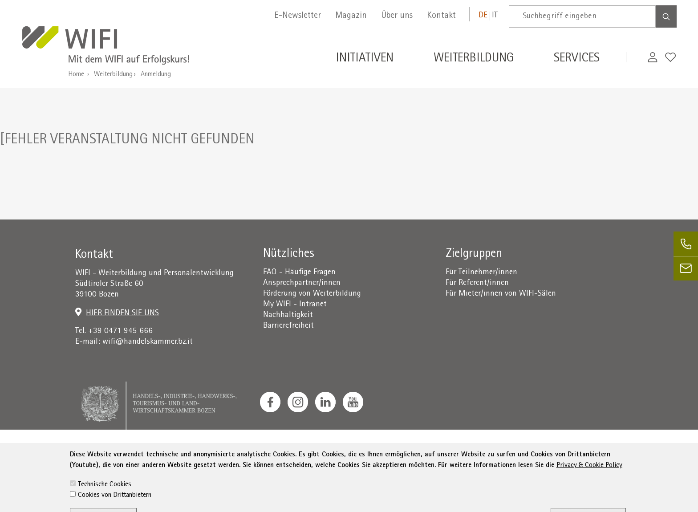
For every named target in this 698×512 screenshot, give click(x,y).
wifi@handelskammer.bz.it (147, 342)
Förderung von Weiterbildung (312, 294)
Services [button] (577, 59)
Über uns (397, 16)
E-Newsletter (297, 16)
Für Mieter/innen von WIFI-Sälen (501, 294)
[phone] (686, 244)
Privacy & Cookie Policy (589, 490)
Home (76, 74)
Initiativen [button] (365, 59)
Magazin (351, 16)
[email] (686, 268)
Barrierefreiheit (288, 326)
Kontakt (441, 16)
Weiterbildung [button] (474, 59)
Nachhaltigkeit (288, 315)
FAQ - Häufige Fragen (299, 272)
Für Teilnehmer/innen (481, 272)
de (483, 16)
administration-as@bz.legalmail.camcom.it (565, 452)
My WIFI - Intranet (295, 305)
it (495, 16)
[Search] (666, 16)
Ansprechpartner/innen (302, 283)
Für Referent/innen (477, 283)
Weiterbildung (113, 74)
